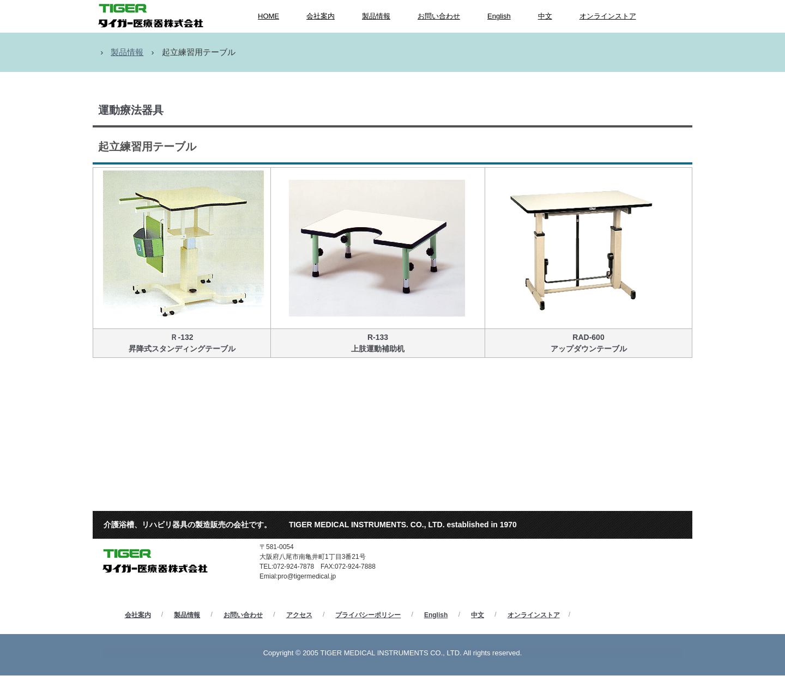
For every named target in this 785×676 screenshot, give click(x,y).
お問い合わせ (439, 16)
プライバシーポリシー (368, 615)
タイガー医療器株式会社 (163, 531)
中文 (545, 16)
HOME (268, 16)
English (499, 16)
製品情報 (376, 16)
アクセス (299, 615)
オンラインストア (607, 16)
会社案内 (320, 16)
